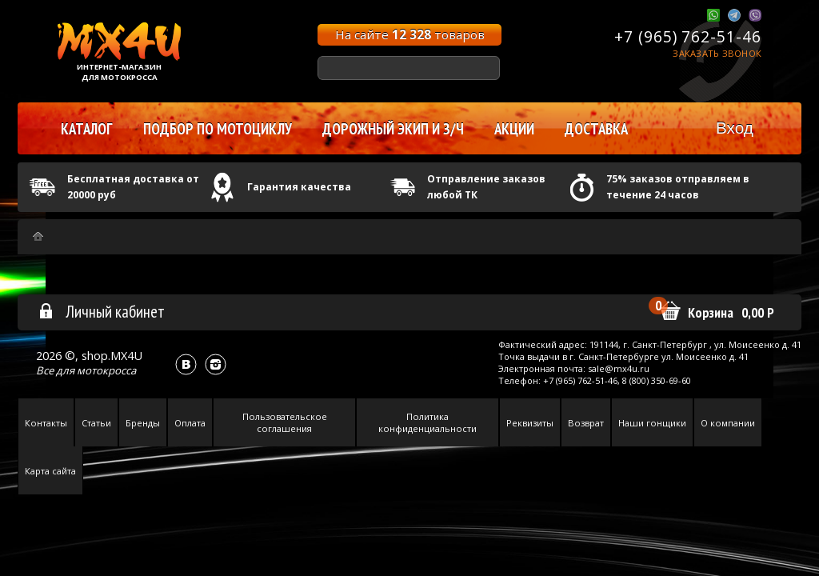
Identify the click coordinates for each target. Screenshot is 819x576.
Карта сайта (50, 471)
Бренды (143, 423)
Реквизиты (529, 423)
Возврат (586, 423)
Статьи (96, 423)
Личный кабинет (101, 311)
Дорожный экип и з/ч (393, 128)
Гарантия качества (299, 187)
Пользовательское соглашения (284, 422)
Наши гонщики (652, 423)
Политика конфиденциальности (427, 422)
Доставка (596, 128)
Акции (514, 128)
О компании (728, 423)
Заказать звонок (717, 53)
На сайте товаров (410, 34)
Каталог (87, 128)
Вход (734, 127)
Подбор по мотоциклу (217, 128)
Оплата (190, 423)
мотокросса (106, 370)
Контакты (46, 423)
